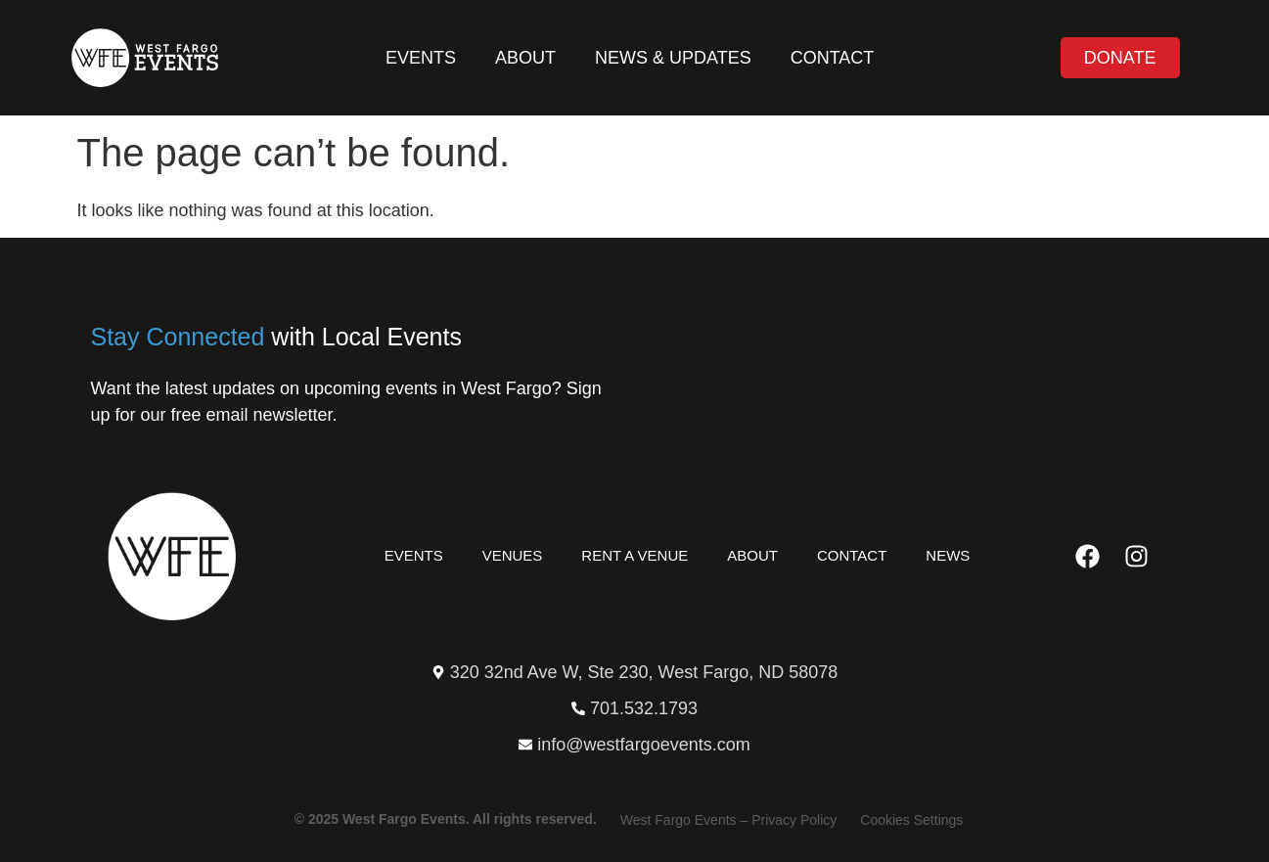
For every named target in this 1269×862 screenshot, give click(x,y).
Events (420, 58)
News (948, 555)
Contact (833, 58)
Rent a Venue (634, 555)
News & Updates (673, 58)
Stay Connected (178, 336)
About (525, 58)
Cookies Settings (911, 820)
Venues (512, 555)
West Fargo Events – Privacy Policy (728, 820)
